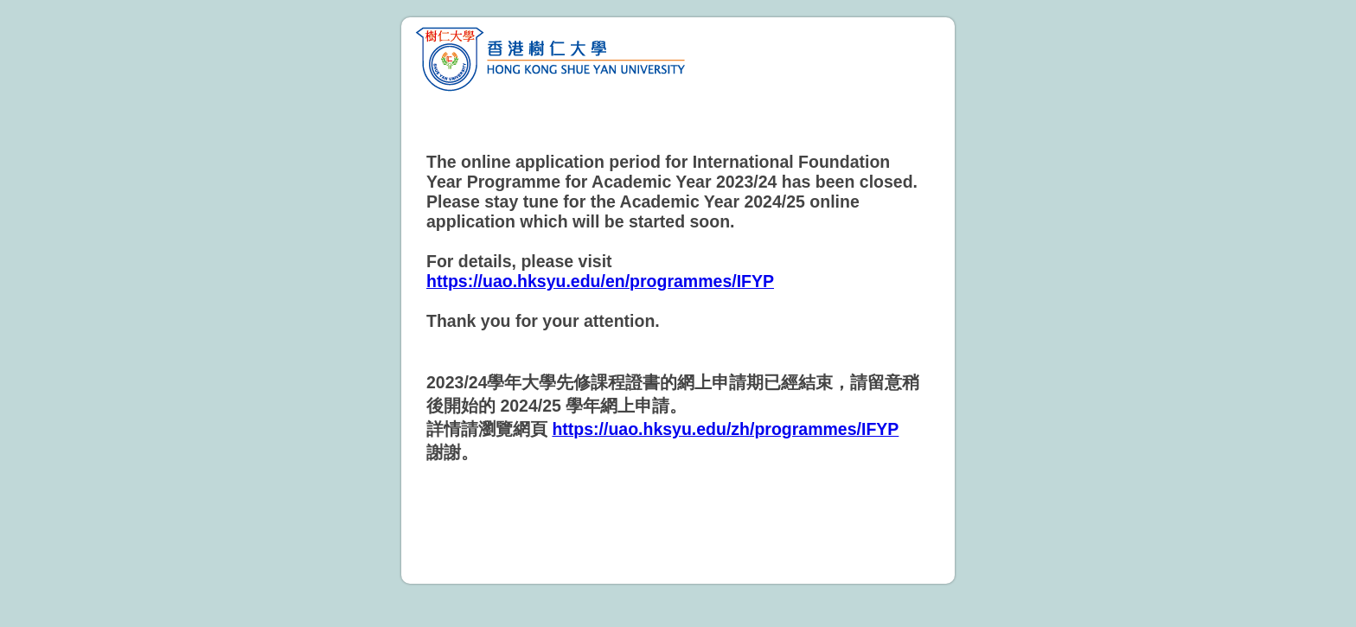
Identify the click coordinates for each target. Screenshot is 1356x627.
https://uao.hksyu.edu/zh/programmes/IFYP (725, 428)
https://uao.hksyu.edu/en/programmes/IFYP (600, 281)
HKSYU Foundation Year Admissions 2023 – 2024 (678, 57)
